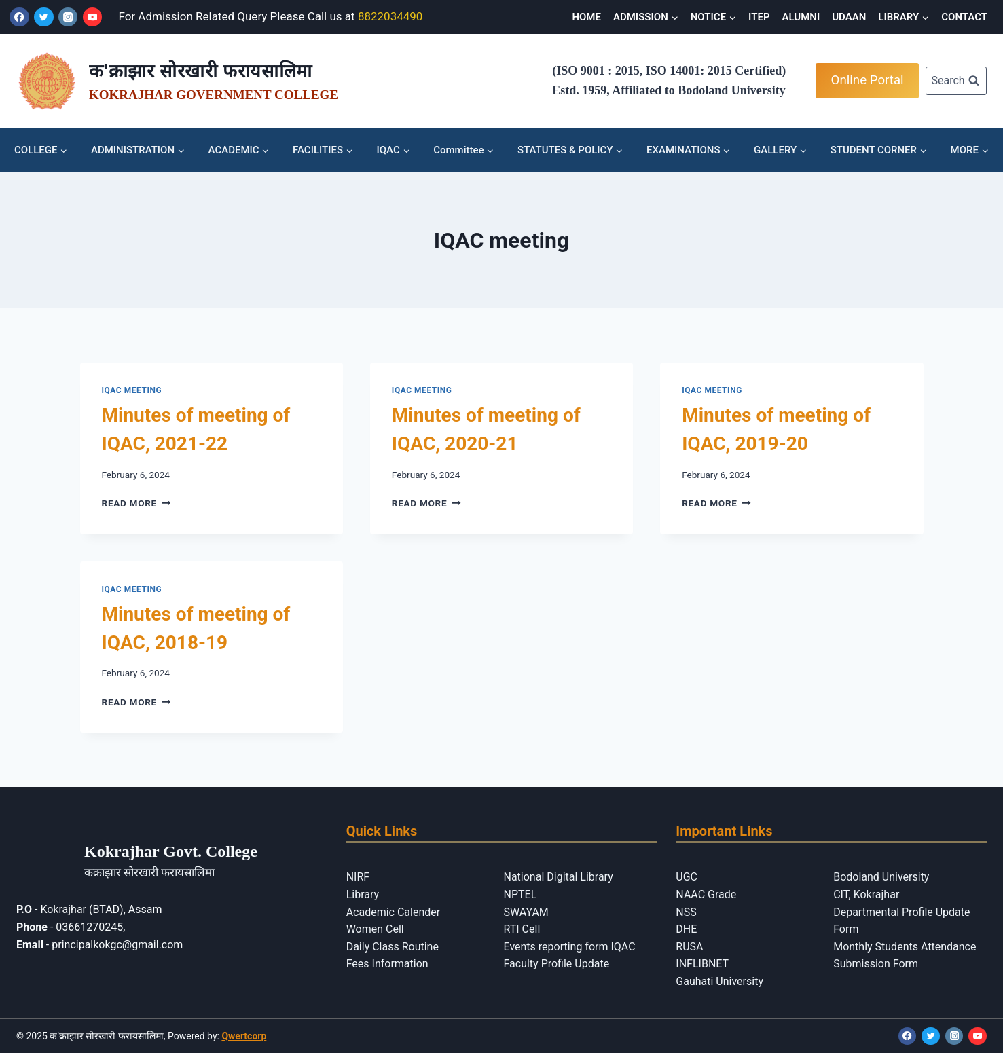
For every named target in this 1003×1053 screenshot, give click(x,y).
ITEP (758, 17)
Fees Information (387, 963)
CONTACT (964, 17)
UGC (686, 876)
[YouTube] (93, 17)
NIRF (357, 876)
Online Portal (867, 80)
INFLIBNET (702, 963)
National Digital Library (558, 876)
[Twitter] (44, 17)
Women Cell (375, 929)
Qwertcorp (243, 1036)
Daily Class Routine (392, 946)
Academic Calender (393, 912)
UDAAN (849, 17)
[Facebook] (19, 17)
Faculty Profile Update (556, 963)
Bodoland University (881, 876)
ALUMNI (801, 17)
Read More (136, 503)
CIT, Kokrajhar (866, 894)
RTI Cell (521, 929)
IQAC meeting (132, 390)
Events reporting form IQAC (569, 946)
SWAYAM (525, 912)
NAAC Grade (706, 894)
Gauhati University (719, 981)
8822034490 (390, 16)
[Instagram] (68, 17)
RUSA (689, 946)
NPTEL (519, 894)
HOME (586, 17)
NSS (686, 912)
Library (362, 894)
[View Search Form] (956, 81)
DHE (686, 929)
